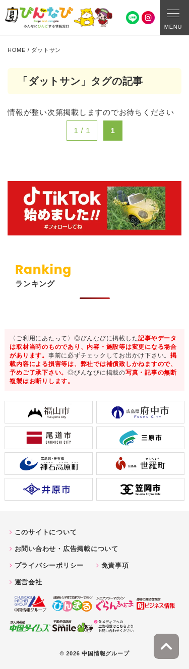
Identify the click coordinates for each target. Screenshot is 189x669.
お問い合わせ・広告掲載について (66, 549)
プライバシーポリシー (49, 565)
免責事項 (115, 565)
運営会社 (28, 582)
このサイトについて (46, 532)
